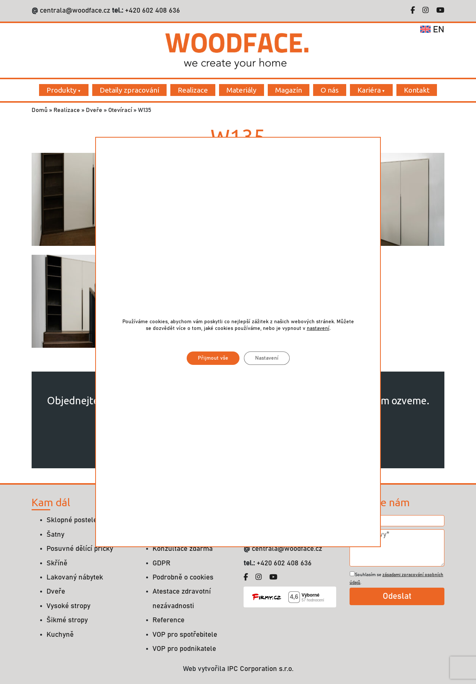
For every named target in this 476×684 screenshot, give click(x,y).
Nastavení (267, 358)
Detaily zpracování (129, 90)
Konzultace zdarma (182, 548)
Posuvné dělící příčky (79, 548)
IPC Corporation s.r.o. (260, 668)
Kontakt (417, 90)
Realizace (193, 90)
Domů (40, 110)
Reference (168, 620)
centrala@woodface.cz (75, 10)
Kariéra (369, 90)
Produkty (61, 90)
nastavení (318, 328)
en (432, 29)
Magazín (288, 90)
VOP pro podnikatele (184, 648)
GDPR (161, 563)
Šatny (55, 534)
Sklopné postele (71, 520)
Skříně (56, 563)
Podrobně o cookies (182, 577)
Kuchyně (60, 634)
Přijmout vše (213, 358)
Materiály (241, 90)
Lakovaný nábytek (74, 577)
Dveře (94, 110)
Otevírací (120, 110)
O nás (330, 90)
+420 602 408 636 (151, 10)
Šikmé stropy (67, 620)
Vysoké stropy (68, 606)
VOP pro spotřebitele (184, 634)
